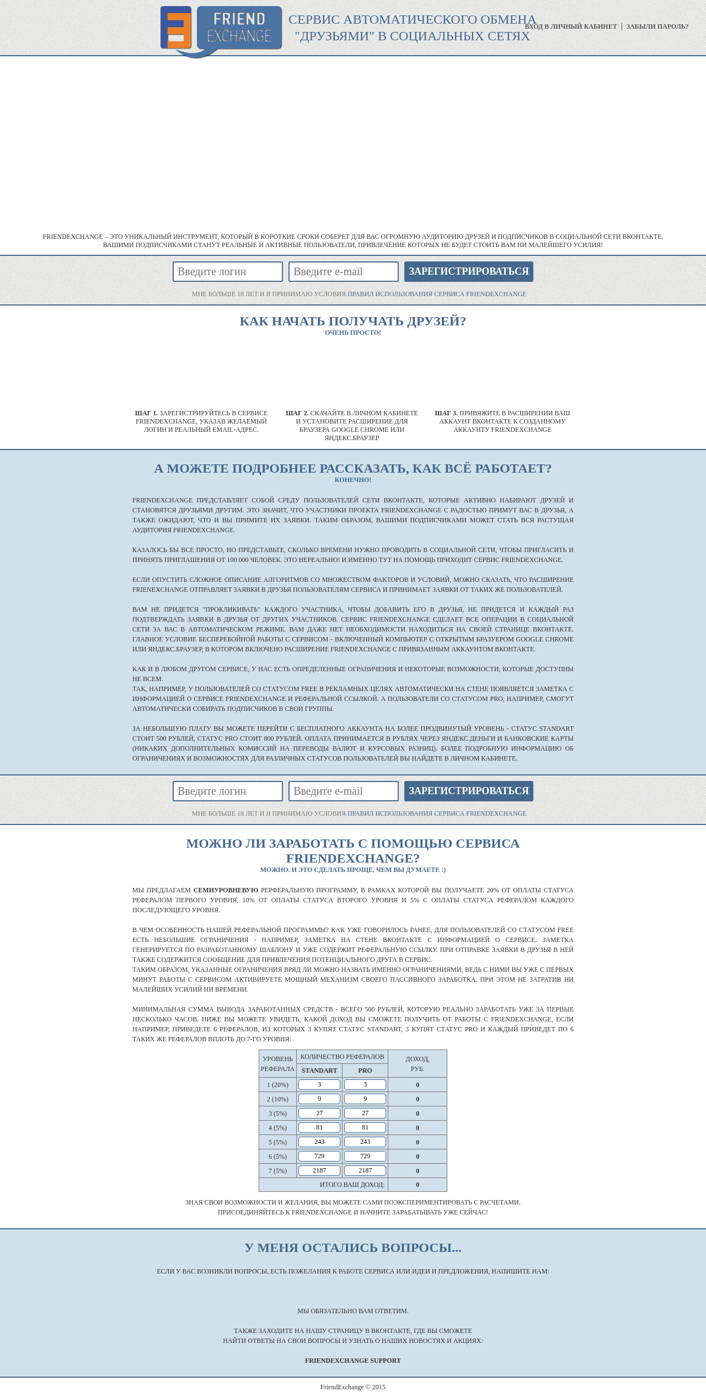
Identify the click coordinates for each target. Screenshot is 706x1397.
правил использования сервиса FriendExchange (436, 294)
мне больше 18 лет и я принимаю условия (359, 294)
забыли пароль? (658, 26)
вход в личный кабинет (571, 26)
